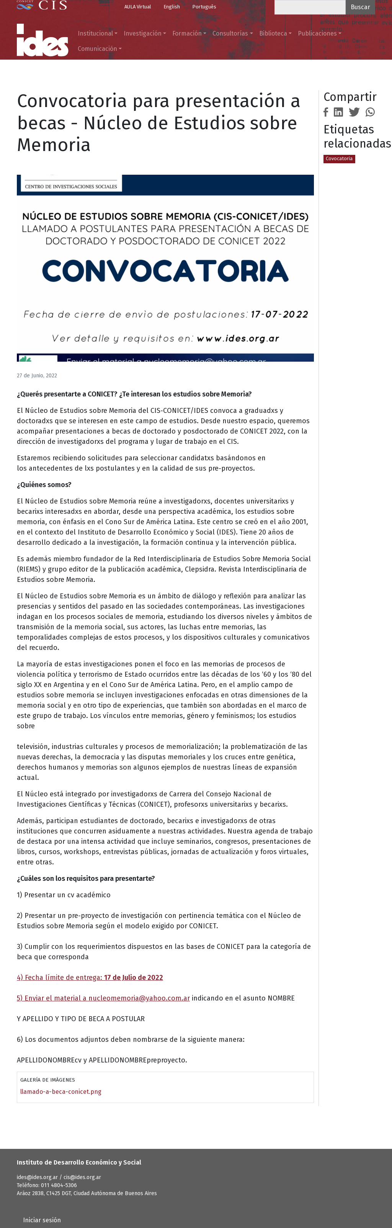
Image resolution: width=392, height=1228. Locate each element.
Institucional (95, 33)
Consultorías (230, 33)
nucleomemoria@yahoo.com (134, 998)
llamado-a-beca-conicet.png (60, 1091)
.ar (185, 998)
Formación (187, 33)
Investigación (143, 33)
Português (204, 7)
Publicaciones (317, 33)
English (171, 7)
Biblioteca (273, 33)
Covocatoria (339, 158)
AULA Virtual (137, 7)
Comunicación (97, 48)
